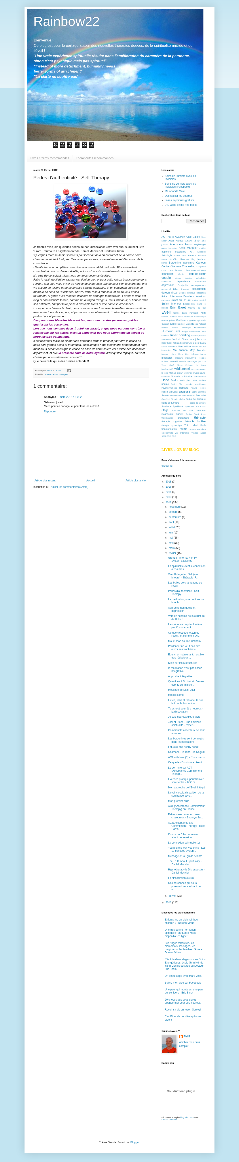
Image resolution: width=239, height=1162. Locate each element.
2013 (169, 497)
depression (200, 281)
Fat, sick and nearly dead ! (183, 746)
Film (203, 312)
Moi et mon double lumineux (184, 641)
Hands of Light (183, 324)
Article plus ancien (136, 480)
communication (198, 270)
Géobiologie (200, 316)
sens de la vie (188, 395)
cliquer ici (167, 465)
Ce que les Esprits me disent (185, 762)
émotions (201, 296)
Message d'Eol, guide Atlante (185, 856)
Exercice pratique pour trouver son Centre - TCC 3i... (186, 781)
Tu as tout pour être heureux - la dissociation (185, 710)
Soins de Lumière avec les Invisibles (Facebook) (180, 185)
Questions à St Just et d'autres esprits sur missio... (186, 683)
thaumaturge (167, 418)
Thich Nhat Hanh (195, 425)
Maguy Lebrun (168, 354)
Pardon (174, 380)
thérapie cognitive (171, 421)
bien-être (173, 259)
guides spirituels (198, 320)
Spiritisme (178, 406)
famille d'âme (180, 313)
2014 (169, 492)
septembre (175, 517)
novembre (175, 506)
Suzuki (179, 414)
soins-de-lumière (198, 403)
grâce (172, 320)
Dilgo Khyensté (181, 289)
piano (188, 380)
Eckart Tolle (168, 296)
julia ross (200, 339)
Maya (203, 354)
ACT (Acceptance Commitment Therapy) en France (186, 808)
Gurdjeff (165, 324)
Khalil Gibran (173, 343)
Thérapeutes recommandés (95, 158)
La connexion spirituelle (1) (184, 842)
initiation (165, 335)
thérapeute (184, 417)
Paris (182, 380)
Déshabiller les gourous (178, 195)
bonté (164, 263)
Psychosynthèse (169, 388)
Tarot (196, 414)
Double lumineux (187, 293)
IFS (177, 331)
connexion (167, 273)
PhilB (187, 1036)
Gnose (164, 320)
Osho (165, 380)
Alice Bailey (193, 236)
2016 (169, 486)
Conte (181, 274)
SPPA (203, 406)
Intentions (166, 339)
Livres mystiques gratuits (179, 200)
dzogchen (201, 293)
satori (170, 395)
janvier (173, 895)
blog (193, 259)
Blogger (134, 1142)
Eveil (166, 312)
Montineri (188, 373)
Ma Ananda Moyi (174, 191)
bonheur (201, 259)
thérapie (63, 374)
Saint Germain (199, 392)
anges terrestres (169, 248)
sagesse (184, 391)
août (172, 522)
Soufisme (166, 406)
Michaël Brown (176, 373)
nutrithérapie (200, 376)
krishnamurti (186, 343)
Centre (165, 266)
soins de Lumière (196, 399)
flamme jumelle (169, 316)
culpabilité (201, 278)
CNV (163, 270)
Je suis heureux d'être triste (184, 716)
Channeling (188, 266)
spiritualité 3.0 (192, 406)
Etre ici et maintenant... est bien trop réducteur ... (186, 656)
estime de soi (197, 307)
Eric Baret (178, 307)
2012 (169, 502)
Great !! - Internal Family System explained (182, 559)
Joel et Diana (180, 339)
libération (172, 346)
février (173, 553)
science (178, 395)
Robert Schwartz (169, 392)
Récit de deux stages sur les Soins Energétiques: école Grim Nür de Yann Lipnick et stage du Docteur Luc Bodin (185, 964)
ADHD (171, 237)
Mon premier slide (178, 801)
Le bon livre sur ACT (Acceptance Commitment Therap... (185, 771)
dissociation (51, 374)
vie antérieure (182, 433)
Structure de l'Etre (182, 410)
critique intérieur (184, 278)
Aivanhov (180, 237)
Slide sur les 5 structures (182, 662)
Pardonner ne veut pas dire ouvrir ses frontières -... (184, 648)
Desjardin (183, 285)
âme (196, 240)
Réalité (194, 388)
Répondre (50, 411)
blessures (184, 259)
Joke (191, 339)
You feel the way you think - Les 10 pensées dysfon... (186, 849)
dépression (168, 285)
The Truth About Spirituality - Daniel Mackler (184, 863)
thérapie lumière (195, 421)
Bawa (164, 259)
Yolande (166, 436)
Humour (167, 331)
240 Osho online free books (181, 204)
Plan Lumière (199, 380)
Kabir (163, 343)
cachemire (188, 262)
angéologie (200, 244)
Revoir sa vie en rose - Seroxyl (183, 1009)
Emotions (189, 296)
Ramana (183, 387)
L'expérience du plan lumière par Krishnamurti (185, 626)
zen (174, 436)
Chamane (176, 266)
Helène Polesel (198, 324)
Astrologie (166, 255)
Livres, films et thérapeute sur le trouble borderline (185, 702)
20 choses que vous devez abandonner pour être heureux (183, 1001)
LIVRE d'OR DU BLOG (180, 449)
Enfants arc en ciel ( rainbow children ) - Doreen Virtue (181, 921)
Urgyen (192, 429)
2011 (169, 902)
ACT (164, 236)
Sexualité (201, 395)
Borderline (175, 262)
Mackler (201, 350)
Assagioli (201, 252)
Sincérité (165, 399)
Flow (180, 316)
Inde (203, 331)
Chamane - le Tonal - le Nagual (186, 752)
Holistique (186, 327)
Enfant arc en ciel (181, 300)
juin (171, 532)
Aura (184, 255)
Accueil (90, 480)
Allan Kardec (176, 240)
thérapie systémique (171, 425)
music (196, 373)
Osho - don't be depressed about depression (183, 836)
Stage (164, 410)
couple (166, 277)
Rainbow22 (66, 21)
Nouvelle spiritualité (181, 376)
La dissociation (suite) (181, 877)
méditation (167, 357)
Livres (195, 346)
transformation (169, 429)
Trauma (182, 428)
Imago (185, 331)
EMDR (179, 296)
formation (188, 316)
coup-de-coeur (197, 273)
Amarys (189, 241)
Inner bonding (180, 335)
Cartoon (201, 262)
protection (188, 384)
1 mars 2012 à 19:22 (69, 397)
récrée (203, 388)
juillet (172, 527)
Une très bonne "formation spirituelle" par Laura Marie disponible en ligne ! (180, 933)
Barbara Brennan (197, 255)
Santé (164, 395)
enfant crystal (199, 300)
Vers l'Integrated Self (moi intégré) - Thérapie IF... (183, 576)
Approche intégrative (180, 676)
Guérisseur (182, 320)
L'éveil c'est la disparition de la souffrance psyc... (186, 794)
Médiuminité (167, 369)
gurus (173, 323)
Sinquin (174, 399)
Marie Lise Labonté (188, 354)
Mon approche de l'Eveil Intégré (186, 787)
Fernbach (194, 313)
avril (171, 543)
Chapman (201, 266)
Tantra (189, 414)
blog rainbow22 (187, 1117)
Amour (188, 244)
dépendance (183, 281)
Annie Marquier (188, 247)
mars (172, 548)
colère (187, 270)
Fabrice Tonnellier (169, 1120)
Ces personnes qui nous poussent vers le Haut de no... (184, 886)
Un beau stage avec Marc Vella (183, 975)
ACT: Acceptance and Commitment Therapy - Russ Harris (186, 826)
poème (165, 384)
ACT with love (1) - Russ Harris (186, 757)
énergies (165, 300)
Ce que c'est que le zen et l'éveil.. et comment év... (183, 634)
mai (171, 537)
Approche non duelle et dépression (181, 609)
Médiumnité (182, 368)
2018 (169, 481)
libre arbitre (184, 346)
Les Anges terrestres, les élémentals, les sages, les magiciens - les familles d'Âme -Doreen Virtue (183, 947)
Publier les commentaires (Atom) (69, 486)
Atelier (177, 255)
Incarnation (194, 331)
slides (182, 399)
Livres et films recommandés (49, 158)
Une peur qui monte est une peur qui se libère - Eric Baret (184, 991)
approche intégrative (173, 251)
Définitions (166, 281)
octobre (173, 511)
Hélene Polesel (169, 327)
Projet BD (176, 384)
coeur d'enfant (175, 270)
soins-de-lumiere (170, 402)
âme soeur (176, 244)
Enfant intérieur (171, 303)
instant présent (198, 335)
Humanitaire (200, 327)
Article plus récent (44, 480)
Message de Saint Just (181, 689)
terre (203, 414)
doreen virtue (169, 292)
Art (191, 251)
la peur (196, 343)
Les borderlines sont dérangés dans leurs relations (186, 740)
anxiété (202, 248)
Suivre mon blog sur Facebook (183, 982)
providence (200, 384)
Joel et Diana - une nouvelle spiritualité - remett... (184, 723)
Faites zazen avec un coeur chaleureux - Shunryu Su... (185, 816)
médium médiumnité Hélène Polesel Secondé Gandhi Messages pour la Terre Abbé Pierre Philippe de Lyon (183, 362)
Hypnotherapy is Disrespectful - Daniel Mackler (186, 871)
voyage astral (199, 433)
